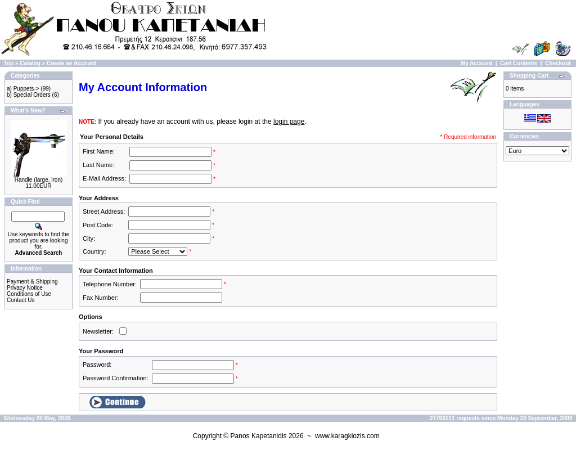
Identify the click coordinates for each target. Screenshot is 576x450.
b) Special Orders (29, 95)
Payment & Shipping (32, 281)
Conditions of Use (29, 294)
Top (9, 63)
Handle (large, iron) (39, 180)
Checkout (558, 63)
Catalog (30, 63)
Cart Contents (518, 63)
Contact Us (20, 300)
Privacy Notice (25, 288)
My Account (476, 63)
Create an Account (71, 63)
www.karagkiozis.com (347, 436)
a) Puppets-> (23, 89)
